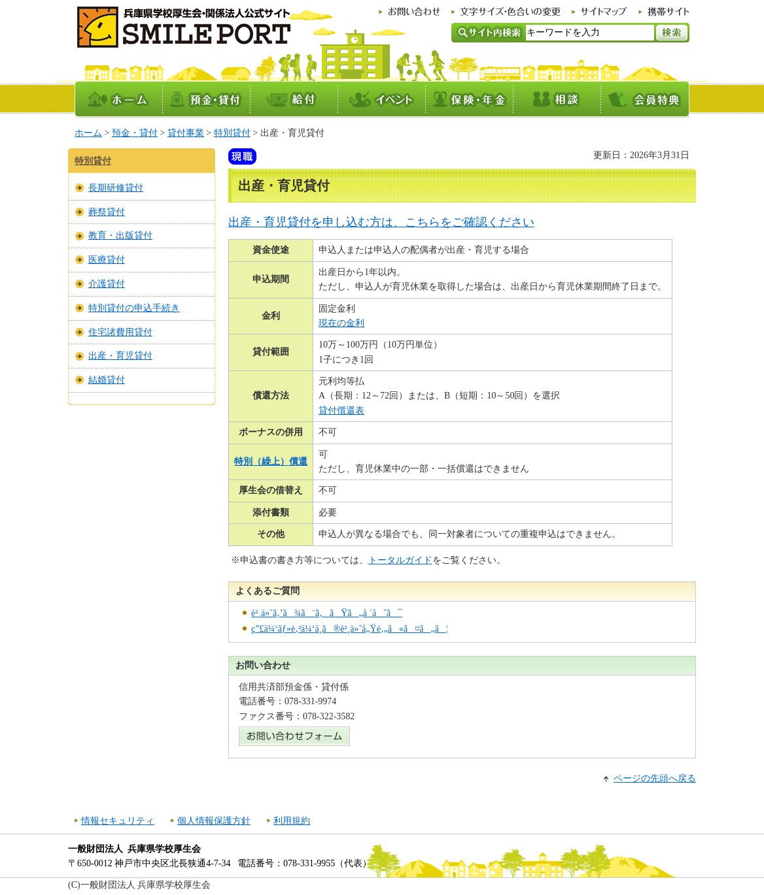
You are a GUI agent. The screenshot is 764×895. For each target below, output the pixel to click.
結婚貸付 (106, 380)
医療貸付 (106, 260)
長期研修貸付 (115, 188)
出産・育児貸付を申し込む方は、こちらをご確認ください (381, 222)
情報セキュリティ (117, 821)
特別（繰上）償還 (270, 461)
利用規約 (291, 821)
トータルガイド (400, 560)
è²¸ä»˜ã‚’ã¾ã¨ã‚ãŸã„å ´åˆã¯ (326, 613)
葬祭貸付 (106, 212)
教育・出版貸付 (120, 235)
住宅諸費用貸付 (120, 332)
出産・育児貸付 (120, 356)
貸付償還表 (341, 410)
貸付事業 (185, 133)
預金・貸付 (135, 133)
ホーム (88, 133)
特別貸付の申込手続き (134, 308)
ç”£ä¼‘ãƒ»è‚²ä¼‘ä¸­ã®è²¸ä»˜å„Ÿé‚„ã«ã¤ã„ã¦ (349, 629)
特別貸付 (232, 133)
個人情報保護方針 (214, 821)
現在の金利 (341, 323)
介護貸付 (106, 284)
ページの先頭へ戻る (655, 778)
